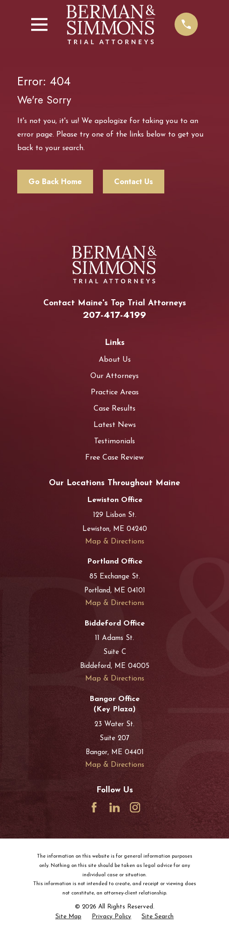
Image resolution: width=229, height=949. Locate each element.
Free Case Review (114, 457)
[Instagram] (135, 807)
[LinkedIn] (114, 807)
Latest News (115, 425)
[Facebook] (94, 807)
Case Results (114, 409)
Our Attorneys (114, 376)
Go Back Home (55, 181)
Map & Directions (114, 541)
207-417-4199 (114, 314)
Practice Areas (115, 392)
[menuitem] (68, 917)
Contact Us (133, 181)
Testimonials (114, 441)
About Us (115, 360)
